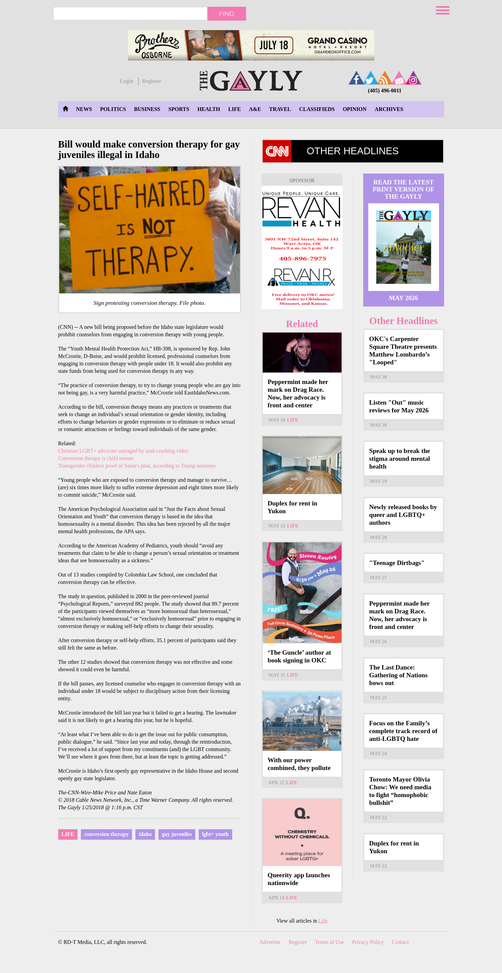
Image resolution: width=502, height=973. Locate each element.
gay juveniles (177, 834)
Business (147, 109)
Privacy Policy (368, 942)
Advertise (270, 942)
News (84, 109)
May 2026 (403, 297)
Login (126, 81)
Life (234, 109)
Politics (113, 109)
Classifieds (317, 109)
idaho (145, 834)
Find (226, 13)
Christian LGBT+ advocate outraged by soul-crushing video (123, 451)
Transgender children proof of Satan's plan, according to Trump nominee (137, 466)
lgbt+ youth (215, 834)
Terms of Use (329, 942)
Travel (280, 109)
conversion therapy (106, 834)
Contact (400, 942)
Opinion (355, 109)
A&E (255, 109)
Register (151, 81)
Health (208, 109)
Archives (389, 109)
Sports (178, 109)
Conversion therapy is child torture (96, 458)
